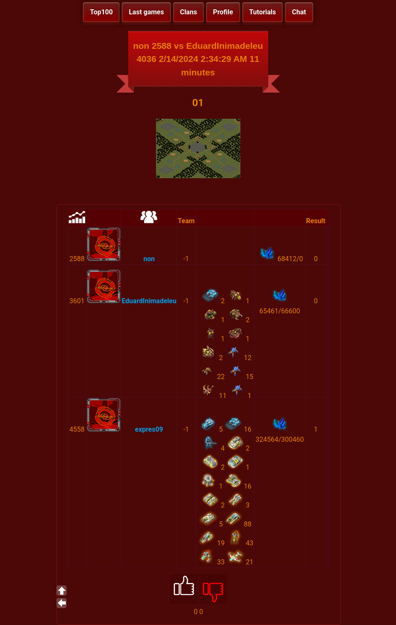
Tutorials (262, 12)
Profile (223, 12)
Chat (299, 12)
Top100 (101, 12)
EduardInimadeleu (149, 301)
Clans (188, 12)
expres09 (149, 429)
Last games (146, 12)
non (149, 259)
